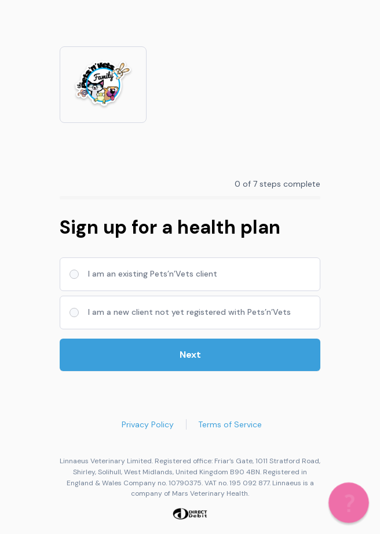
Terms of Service (230, 424)
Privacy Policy (148, 424)
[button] (348, 502)
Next (190, 354)
